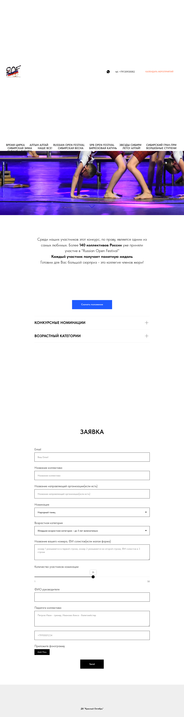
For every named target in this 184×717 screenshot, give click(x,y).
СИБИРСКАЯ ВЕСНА (70, 148)
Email (37, 449)
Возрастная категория (48, 523)
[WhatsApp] (108, 72)
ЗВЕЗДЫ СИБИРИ (130, 145)
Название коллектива (48, 468)
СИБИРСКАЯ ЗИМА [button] (20, 148)
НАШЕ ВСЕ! (45, 148)
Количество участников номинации (56, 566)
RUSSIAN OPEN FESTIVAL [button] (69, 145)
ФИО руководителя (46, 589)
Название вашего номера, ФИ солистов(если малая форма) (72, 541)
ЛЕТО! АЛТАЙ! (131, 148)
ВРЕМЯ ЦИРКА (15, 145)
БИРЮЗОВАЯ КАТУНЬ (103, 148)
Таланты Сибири (19, 151)
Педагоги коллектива (47, 608)
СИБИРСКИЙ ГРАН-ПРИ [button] (161, 145)
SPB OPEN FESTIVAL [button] (101, 145)
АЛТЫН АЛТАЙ (39, 145)
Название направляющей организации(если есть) (66, 486)
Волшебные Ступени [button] (161, 148)
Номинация (41, 504)
